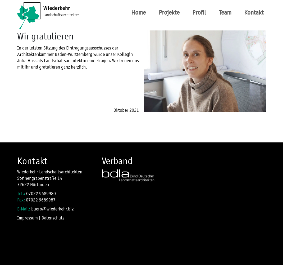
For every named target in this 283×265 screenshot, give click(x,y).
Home (138, 12)
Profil (199, 12)
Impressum (27, 218)
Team (225, 12)
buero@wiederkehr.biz (52, 209)
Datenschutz (53, 218)
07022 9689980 (41, 193)
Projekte (169, 12)
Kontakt (254, 12)
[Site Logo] (48, 12)
